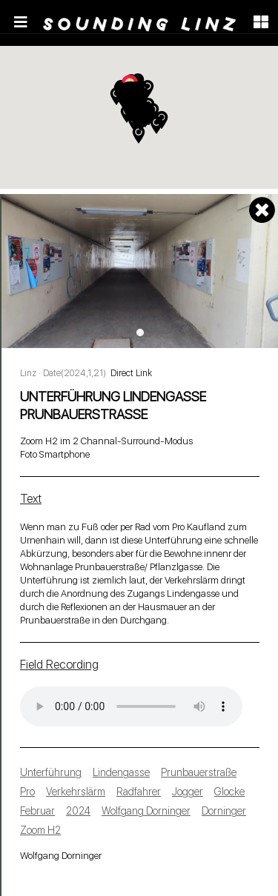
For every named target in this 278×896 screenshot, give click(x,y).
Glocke (229, 792)
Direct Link (131, 373)
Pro (27, 792)
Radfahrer (138, 792)
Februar (37, 811)
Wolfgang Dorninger (146, 811)
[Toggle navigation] (20, 22)
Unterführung (51, 772)
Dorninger (224, 811)
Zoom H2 (40, 830)
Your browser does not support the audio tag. (131, 706)
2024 (78, 811)
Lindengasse (121, 772)
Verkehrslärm (75, 792)
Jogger (187, 792)
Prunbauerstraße (198, 772)
